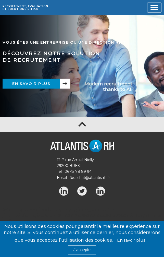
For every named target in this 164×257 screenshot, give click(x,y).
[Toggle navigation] (154, 8)
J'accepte (82, 250)
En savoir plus (31, 83)
